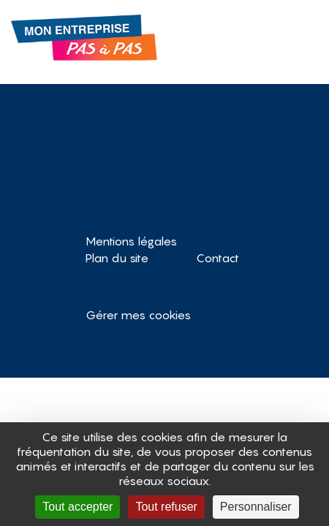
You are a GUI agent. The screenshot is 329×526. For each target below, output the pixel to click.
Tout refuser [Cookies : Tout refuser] (166, 506)
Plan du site (117, 257)
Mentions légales (131, 241)
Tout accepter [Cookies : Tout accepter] (77, 506)
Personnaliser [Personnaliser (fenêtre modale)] (256, 506)
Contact (217, 257)
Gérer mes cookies (138, 314)
